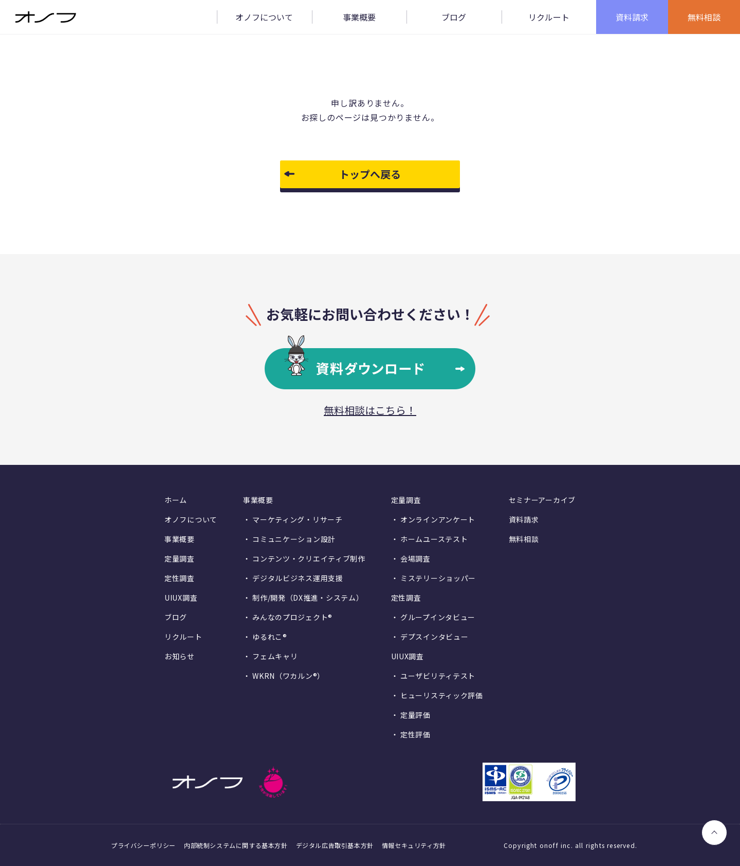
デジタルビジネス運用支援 (297, 578)
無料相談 (524, 539)
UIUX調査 (180, 597)
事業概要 (179, 539)
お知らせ (179, 656)
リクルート (183, 637)
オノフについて (190, 519)
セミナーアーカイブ (542, 500)
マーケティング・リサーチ (297, 519)
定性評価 (415, 734)
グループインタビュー (437, 617)
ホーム (175, 500)
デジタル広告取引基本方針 (335, 845)
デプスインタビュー (434, 637)
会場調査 (415, 558)
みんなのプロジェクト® (292, 617)
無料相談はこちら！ (370, 410)
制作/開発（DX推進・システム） (307, 597)
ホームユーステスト (434, 539)
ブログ (175, 617)
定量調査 (179, 558)
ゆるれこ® (269, 637)
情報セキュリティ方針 (414, 845)
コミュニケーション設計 (294, 539)
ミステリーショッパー (438, 578)
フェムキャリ (275, 656)
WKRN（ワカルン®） (288, 676)
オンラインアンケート (437, 519)
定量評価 (415, 715)
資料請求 (524, 519)
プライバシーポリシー (143, 845)
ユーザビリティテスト (437, 676)
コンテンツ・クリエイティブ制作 (308, 558)
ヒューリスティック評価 (441, 695)
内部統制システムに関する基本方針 (236, 845)
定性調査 (179, 578)
